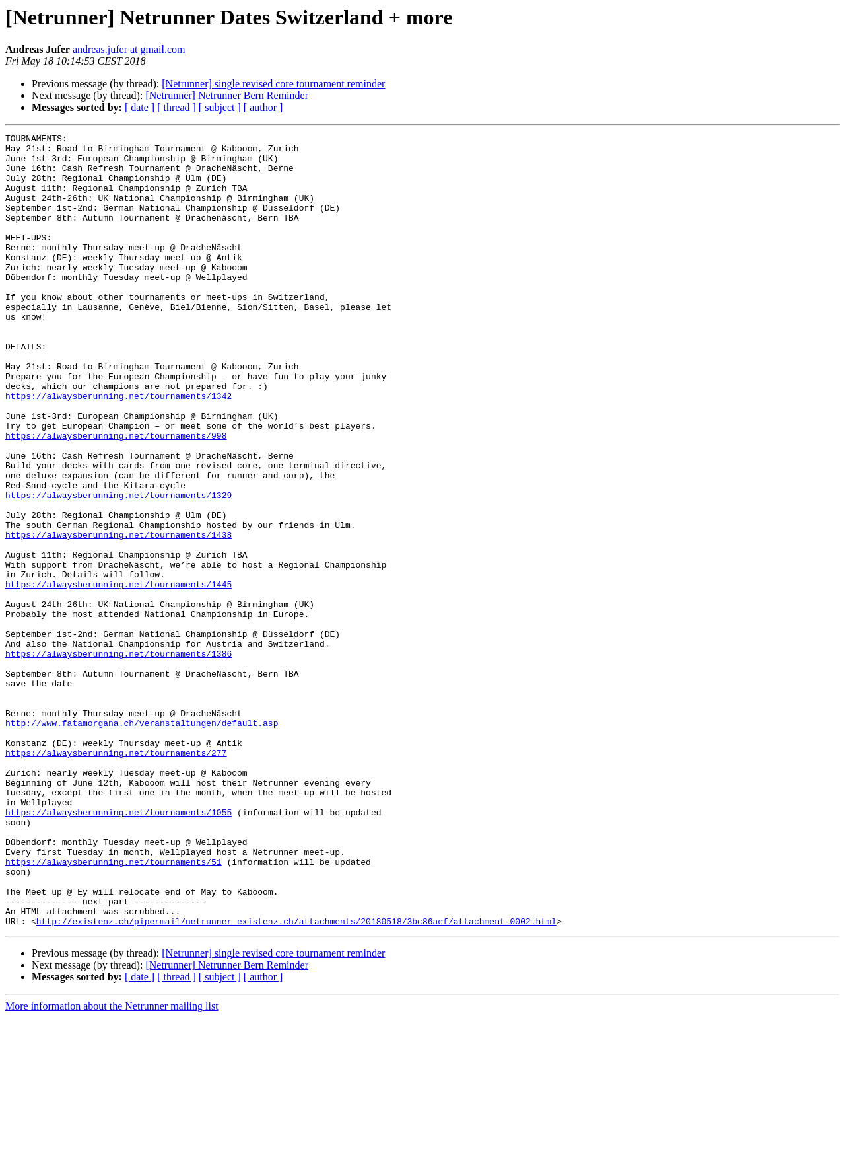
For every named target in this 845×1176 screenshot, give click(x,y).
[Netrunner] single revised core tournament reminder (273, 83)
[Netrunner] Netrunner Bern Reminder (226, 95)
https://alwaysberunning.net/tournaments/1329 (118, 568)
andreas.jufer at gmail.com (129, 49)
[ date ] (139, 107)
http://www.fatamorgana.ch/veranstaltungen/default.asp (141, 842)
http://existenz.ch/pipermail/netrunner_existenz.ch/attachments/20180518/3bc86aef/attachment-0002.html (296, 1079)
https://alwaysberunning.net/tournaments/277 (115, 877)
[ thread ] (176, 107)
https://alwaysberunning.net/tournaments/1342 (118, 449)
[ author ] (263, 107)
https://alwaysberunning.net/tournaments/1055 (118, 949)
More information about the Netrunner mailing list (112, 1164)
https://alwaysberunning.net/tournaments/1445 (118, 675)
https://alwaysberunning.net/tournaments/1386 (118, 758)
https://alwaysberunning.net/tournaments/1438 (118, 616)
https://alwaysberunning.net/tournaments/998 (115, 497)
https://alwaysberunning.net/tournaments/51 (113, 1008)
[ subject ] (220, 107)
